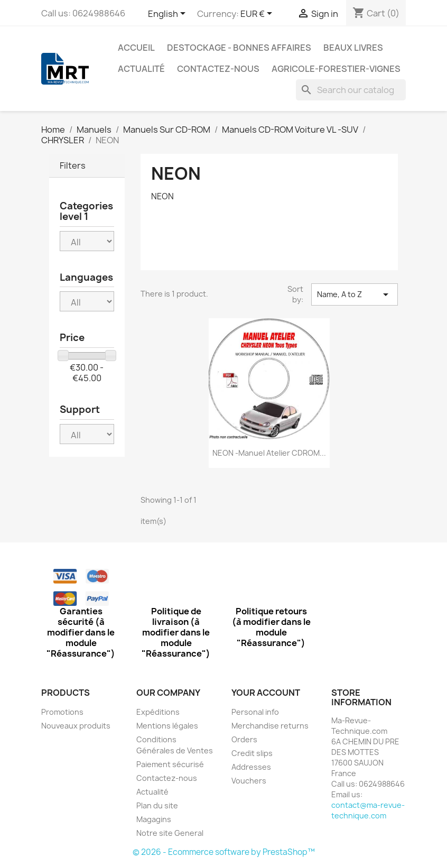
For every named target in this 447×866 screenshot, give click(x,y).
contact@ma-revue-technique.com (368, 810)
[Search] (351, 89)
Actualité (141, 69)
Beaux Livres (353, 47)
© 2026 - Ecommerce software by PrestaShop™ (224, 852)
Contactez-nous (218, 69)
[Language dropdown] (168, 14)
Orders (244, 739)
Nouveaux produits (75, 726)
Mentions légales (167, 726)
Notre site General (169, 833)
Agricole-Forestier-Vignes (336, 69)
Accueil (136, 47)
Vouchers (248, 781)
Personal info (255, 712)
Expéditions (158, 712)
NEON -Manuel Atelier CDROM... (269, 453)
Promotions (62, 712)
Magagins (153, 819)
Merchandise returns (270, 726)
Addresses (251, 767)
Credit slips (252, 753)
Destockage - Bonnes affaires (239, 47)
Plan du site (157, 805)
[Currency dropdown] (258, 14)
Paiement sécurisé (170, 764)
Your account (265, 692)
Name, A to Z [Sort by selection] (354, 294)
